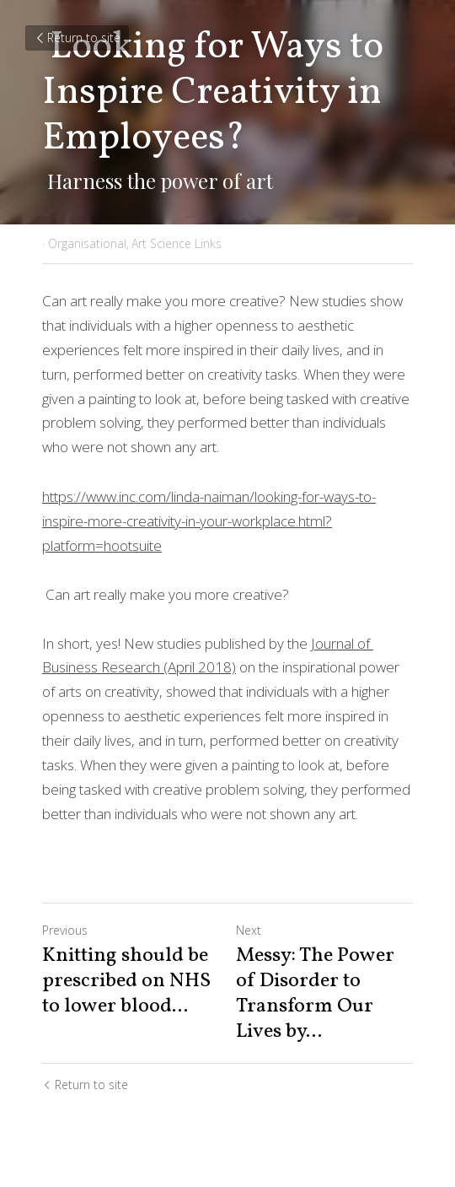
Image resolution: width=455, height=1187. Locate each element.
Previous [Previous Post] (65, 930)
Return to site (77, 38)
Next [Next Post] (248, 930)
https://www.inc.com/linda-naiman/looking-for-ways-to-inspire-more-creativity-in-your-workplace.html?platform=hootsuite (209, 521)
